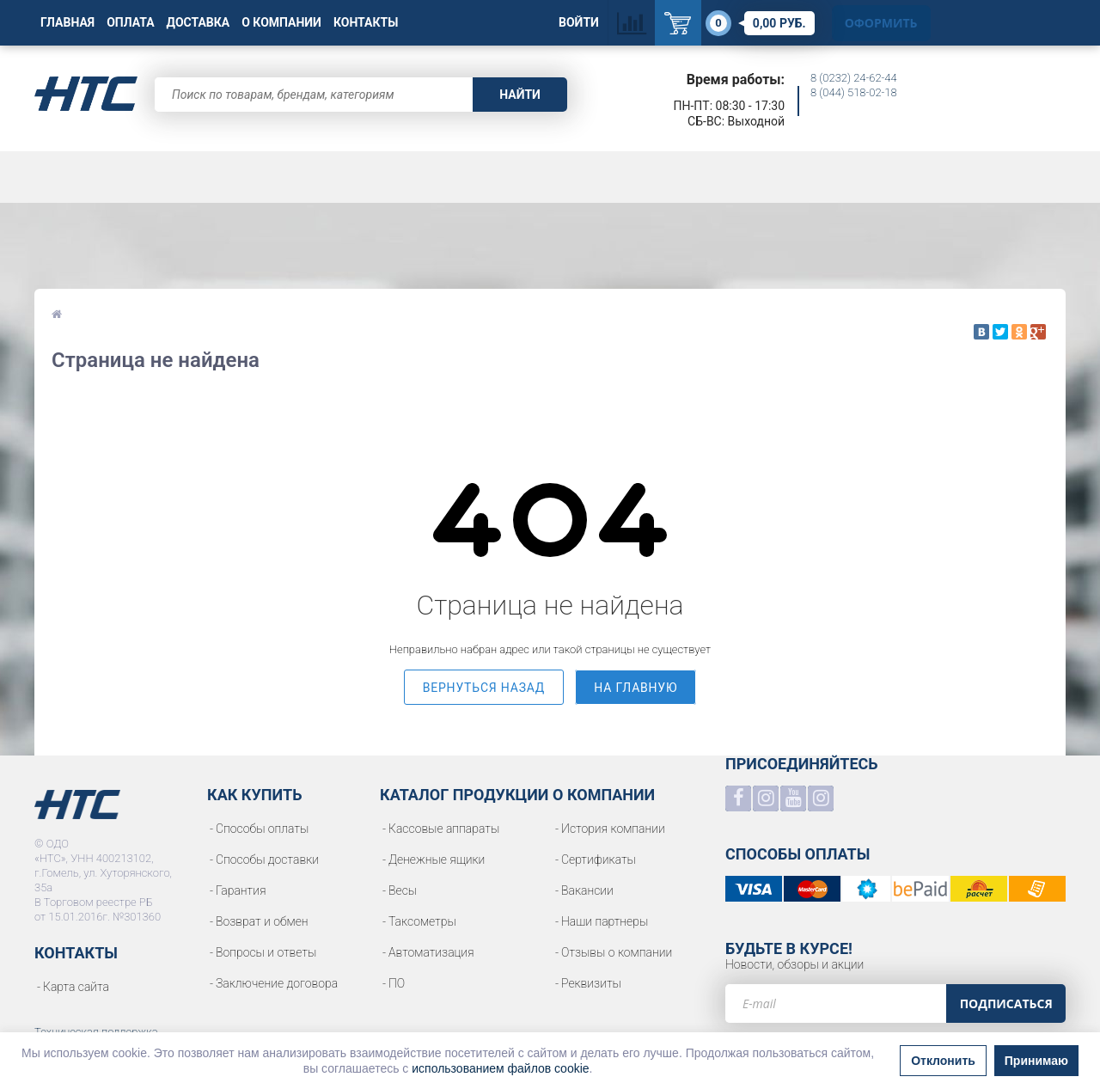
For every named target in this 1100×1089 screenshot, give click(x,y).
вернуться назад (484, 687)
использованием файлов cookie (500, 1068)
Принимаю (1036, 1061)
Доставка (198, 22)
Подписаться (1006, 1003)
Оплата (130, 22)
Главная (67, 22)
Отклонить (943, 1061)
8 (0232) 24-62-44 (853, 77)
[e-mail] (835, 1003)
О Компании (281, 22)
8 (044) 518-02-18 (853, 92)
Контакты (365, 22)
